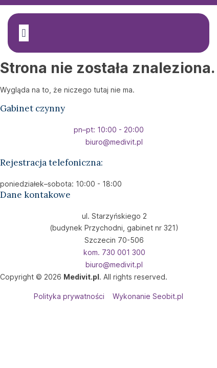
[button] (24, 33)
